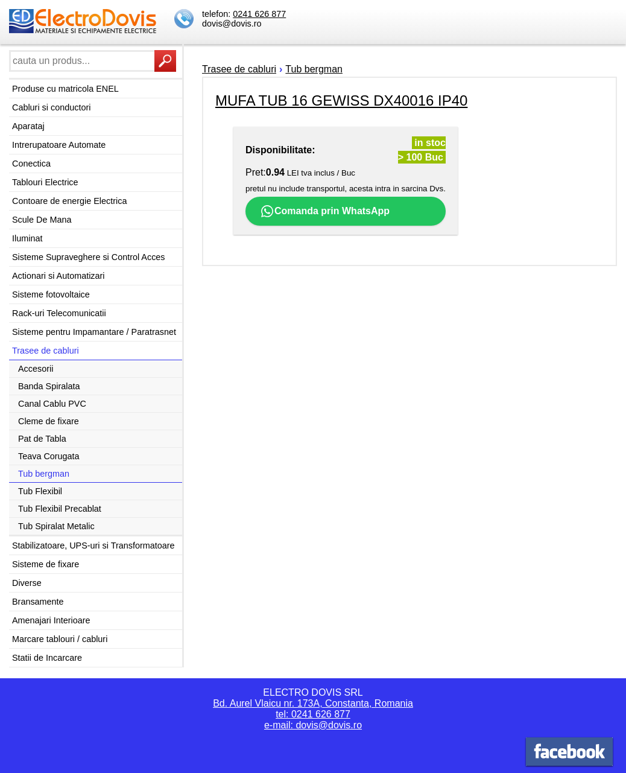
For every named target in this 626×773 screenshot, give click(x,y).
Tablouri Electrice (45, 182)
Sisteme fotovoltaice (51, 294)
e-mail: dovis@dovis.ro (313, 725)
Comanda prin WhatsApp (325, 211)
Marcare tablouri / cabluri (59, 639)
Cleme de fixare (48, 421)
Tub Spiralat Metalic (56, 526)
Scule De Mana (41, 219)
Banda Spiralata (49, 386)
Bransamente (38, 601)
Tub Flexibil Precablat (59, 509)
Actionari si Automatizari (58, 276)
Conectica (31, 163)
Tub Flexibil (40, 491)
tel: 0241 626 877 (313, 714)
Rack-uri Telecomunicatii (59, 313)
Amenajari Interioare (51, 620)
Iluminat (27, 238)
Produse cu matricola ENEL (65, 89)
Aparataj (28, 126)
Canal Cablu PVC (52, 404)
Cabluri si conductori (51, 107)
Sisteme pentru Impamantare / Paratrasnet (94, 332)
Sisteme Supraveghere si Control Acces (88, 257)
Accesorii (35, 369)
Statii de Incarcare (47, 658)
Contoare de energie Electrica (69, 201)
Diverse (27, 583)
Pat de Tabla (42, 439)
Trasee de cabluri (45, 350)
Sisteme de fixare (45, 564)
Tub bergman (43, 474)
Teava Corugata (49, 456)
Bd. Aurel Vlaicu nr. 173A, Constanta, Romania (313, 703)
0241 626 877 (259, 14)
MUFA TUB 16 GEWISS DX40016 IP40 (341, 100)
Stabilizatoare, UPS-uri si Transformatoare (93, 545)
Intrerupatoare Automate (59, 145)
